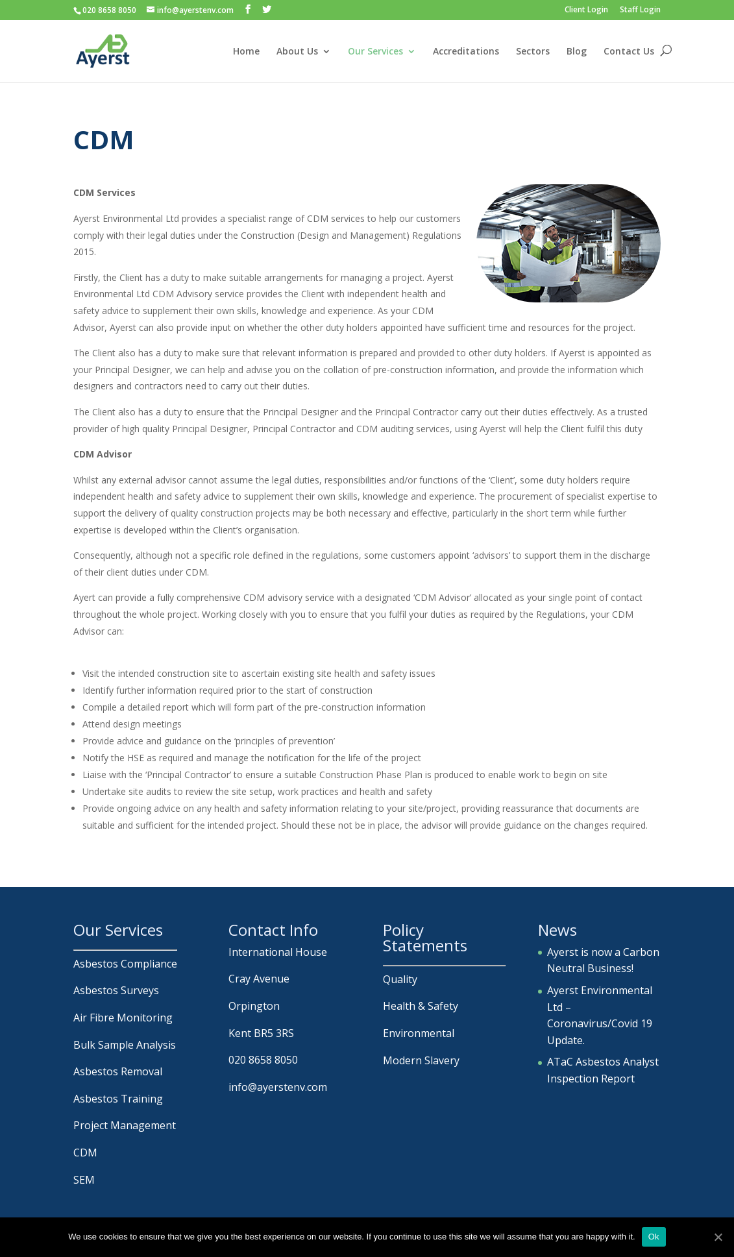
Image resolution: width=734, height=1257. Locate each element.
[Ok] (717, 1236)
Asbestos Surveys (116, 990)
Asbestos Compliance (125, 964)
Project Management (124, 1125)
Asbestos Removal (117, 1071)
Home (246, 52)
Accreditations (466, 52)
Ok (653, 1236)
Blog (577, 52)
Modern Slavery (421, 1060)
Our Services (375, 52)
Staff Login (640, 10)
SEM (84, 1180)
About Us (297, 52)
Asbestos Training (118, 1099)
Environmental (418, 1033)
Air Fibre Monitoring (123, 1017)
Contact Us (629, 52)
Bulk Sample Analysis (124, 1045)
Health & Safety (420, 1006)
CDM (85, 1152)
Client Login (586, 10)
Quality (400, 979)
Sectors (533, 52)
